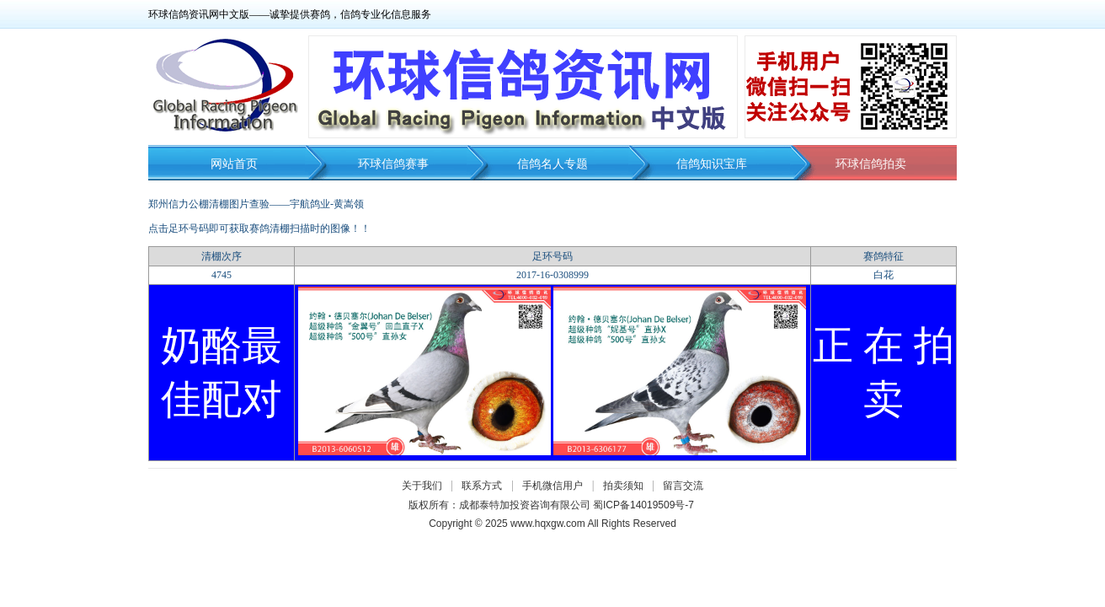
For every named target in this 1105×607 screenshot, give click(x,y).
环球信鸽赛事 (393, 164)
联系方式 (482, 486)
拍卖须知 (627, 486)
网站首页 (234, 164)
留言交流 (683, 486)
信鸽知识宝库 (711, 164)
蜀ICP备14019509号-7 (643, 505)
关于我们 (422, 486)
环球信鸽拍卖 (870, 164)
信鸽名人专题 (552, 164)
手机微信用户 (552, 486)
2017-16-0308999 (552, 275)
